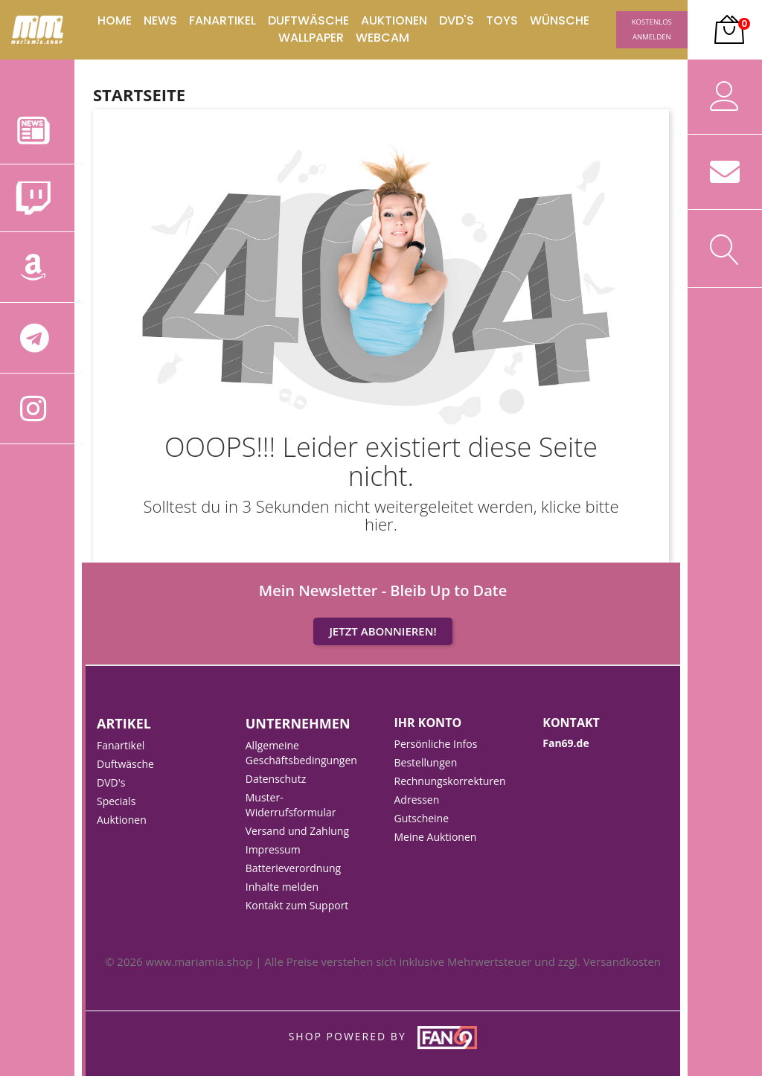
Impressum (273, 849)
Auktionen (394, 21)
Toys (502, 21)
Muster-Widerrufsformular (291, 804)
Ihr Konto (428, 722)
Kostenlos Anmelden (652, 29)
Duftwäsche (308, 21)
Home (114, 21)
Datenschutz (276, 779)
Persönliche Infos (436, 744)
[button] (725, 30)
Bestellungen (426, 762)
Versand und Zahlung (297, 831)
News (160, 21)
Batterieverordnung (293, 868)
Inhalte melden (282, 887)
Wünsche (559, 21)
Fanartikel (222, 21)
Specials (116, 801)
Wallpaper (311, 38)
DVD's (456, 21)
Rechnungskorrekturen (450, 781)
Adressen (417, 799)
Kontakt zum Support (297, 905)
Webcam (382, 38)
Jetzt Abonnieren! (382, 631)
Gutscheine (421, 818)
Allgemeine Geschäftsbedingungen (301, 752)
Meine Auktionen (435, 837)
